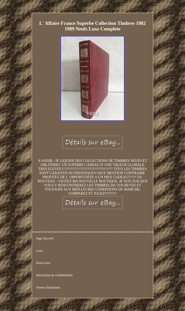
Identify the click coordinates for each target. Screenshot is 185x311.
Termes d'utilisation (48, 287)
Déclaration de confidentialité (54, 275)
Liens (39, 250)
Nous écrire (43, 263)
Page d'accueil (45, 238)
